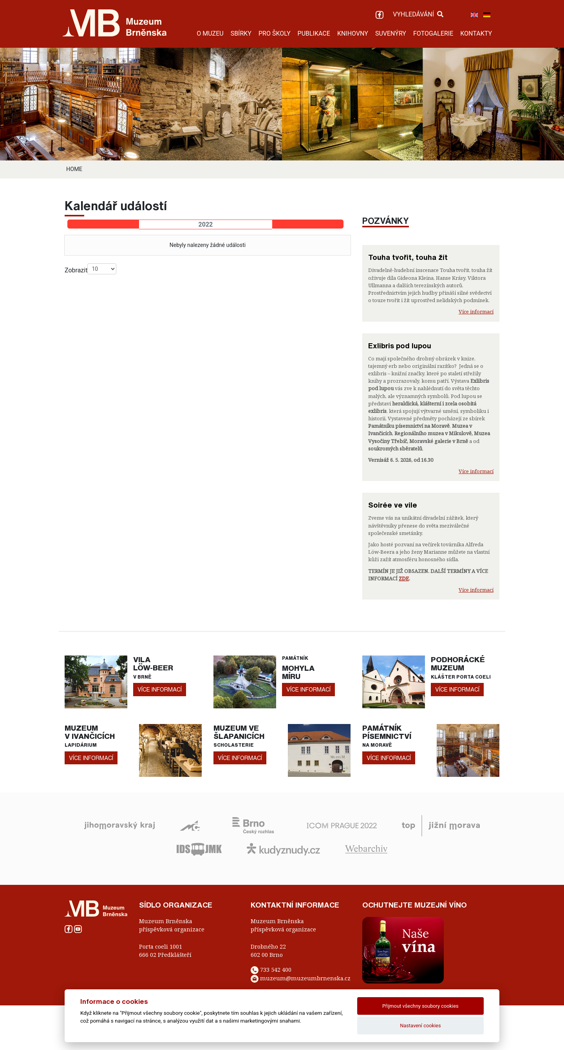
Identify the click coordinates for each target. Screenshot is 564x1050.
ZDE (404, 578)
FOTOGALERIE (433, 33)
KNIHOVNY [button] (352, 33)
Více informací (476, 311)
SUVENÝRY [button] (390, 33)
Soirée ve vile (392, 504)
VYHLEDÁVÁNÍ (418, 14)
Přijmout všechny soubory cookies (420, 1006)
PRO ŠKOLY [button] (274, 33)
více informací (159, 689)
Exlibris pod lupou (399, 345)
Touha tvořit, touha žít (408, 257)
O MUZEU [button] (210, 33)
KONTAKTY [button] (476, 33)
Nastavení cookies (420, 1025)
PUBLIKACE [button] (314, 33)
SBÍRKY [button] (241, 33)
